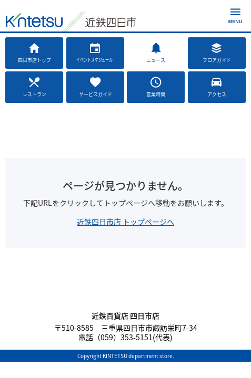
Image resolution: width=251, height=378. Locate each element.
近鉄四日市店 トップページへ (125, 221)
